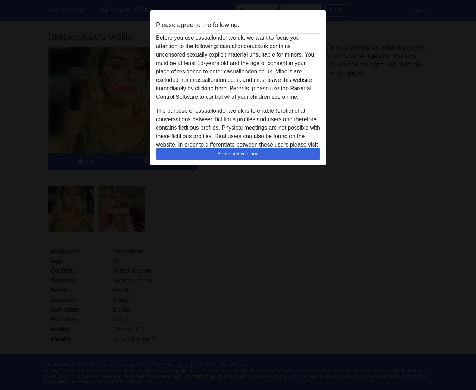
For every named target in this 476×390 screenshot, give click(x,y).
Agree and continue (238, 153)
